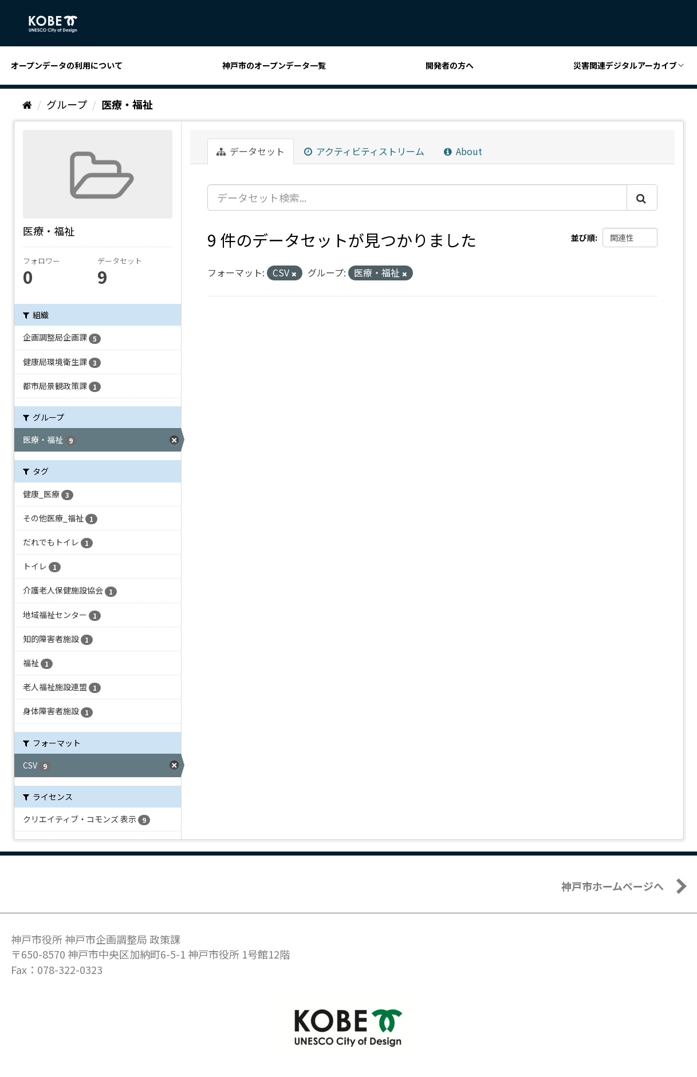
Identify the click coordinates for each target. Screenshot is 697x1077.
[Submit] (642, 197)
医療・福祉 (127, 104)
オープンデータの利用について (67, 65)
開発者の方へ (450, 65)
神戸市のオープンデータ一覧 (274, 65)
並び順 (583, 237)
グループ (66, 104)
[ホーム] (27, 104)
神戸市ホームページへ (612, 885)
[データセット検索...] (417, 197)
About (463, 151)
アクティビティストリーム (364, 151)
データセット (250, 151)
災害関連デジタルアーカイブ (625, 65)
